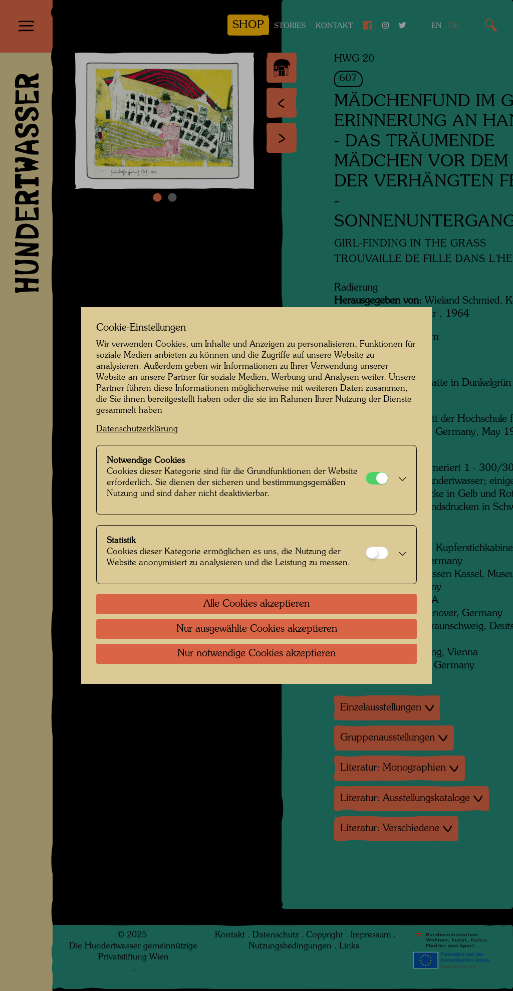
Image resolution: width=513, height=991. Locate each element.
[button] (399, 479)
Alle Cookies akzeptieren (256, 604)
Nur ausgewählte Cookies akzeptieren (256, 629)
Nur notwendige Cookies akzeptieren (256, 654)
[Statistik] (377, 553)
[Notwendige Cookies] (377, 478)
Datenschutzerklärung (137, 429)
